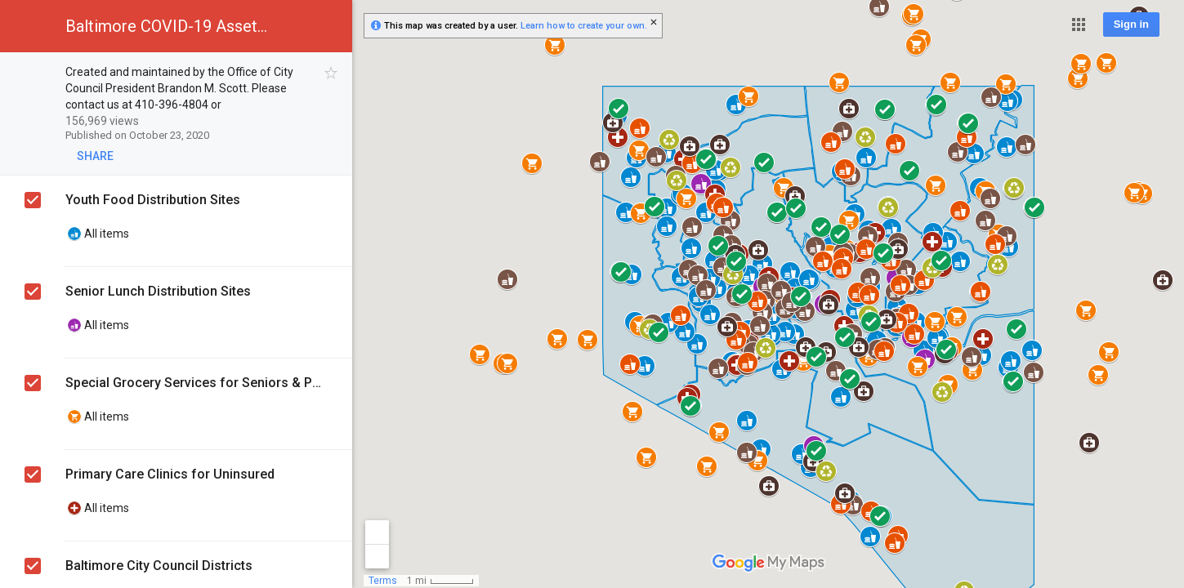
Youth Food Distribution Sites (152, 199)
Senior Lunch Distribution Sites (158, 291)
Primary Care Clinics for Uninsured (170, 474)
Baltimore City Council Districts (158, 565)
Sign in (1131, 24)
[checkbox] (331, 73)
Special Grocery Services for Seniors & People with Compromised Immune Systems (196, 382)
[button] (1078, 24)
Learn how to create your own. (584, 25)
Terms (383, 580)
